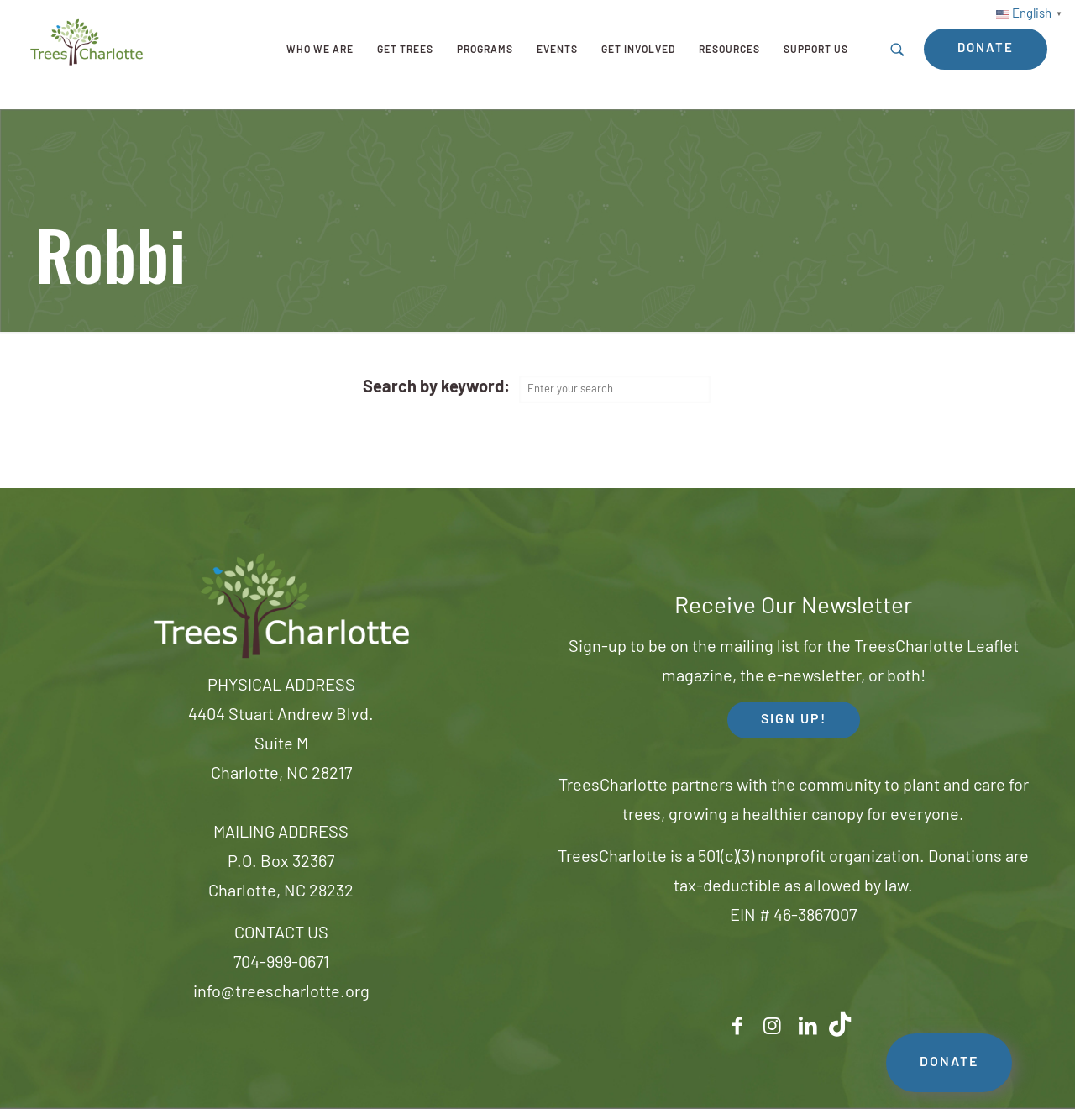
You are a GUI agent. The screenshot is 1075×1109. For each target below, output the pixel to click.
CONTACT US (281, 934)
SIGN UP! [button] (793, 720)
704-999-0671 (281, 963)
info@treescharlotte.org (281, 993)
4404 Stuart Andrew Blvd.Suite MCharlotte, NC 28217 (281, 745)
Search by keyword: (436, 388)
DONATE (949, 1063)
